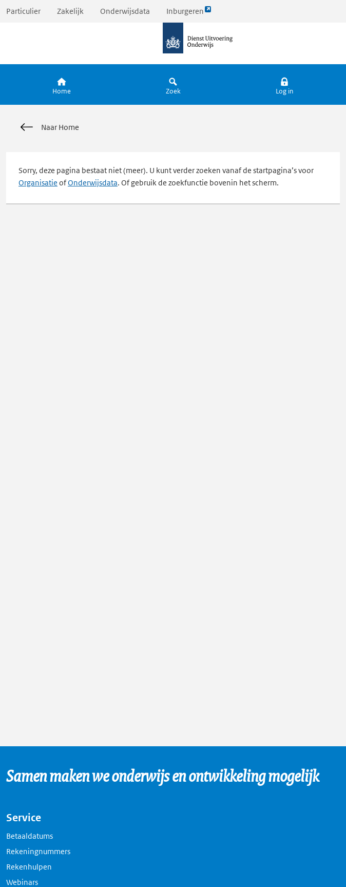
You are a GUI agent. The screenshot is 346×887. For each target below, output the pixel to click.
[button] (284, 84)
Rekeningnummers (38, 851)
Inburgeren (189, 14)
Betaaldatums (29, 836)
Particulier (23, 11)
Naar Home (48, 127)
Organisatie (37, 182)
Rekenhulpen (29, 867)
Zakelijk (70, 11)
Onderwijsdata (125, 11)
